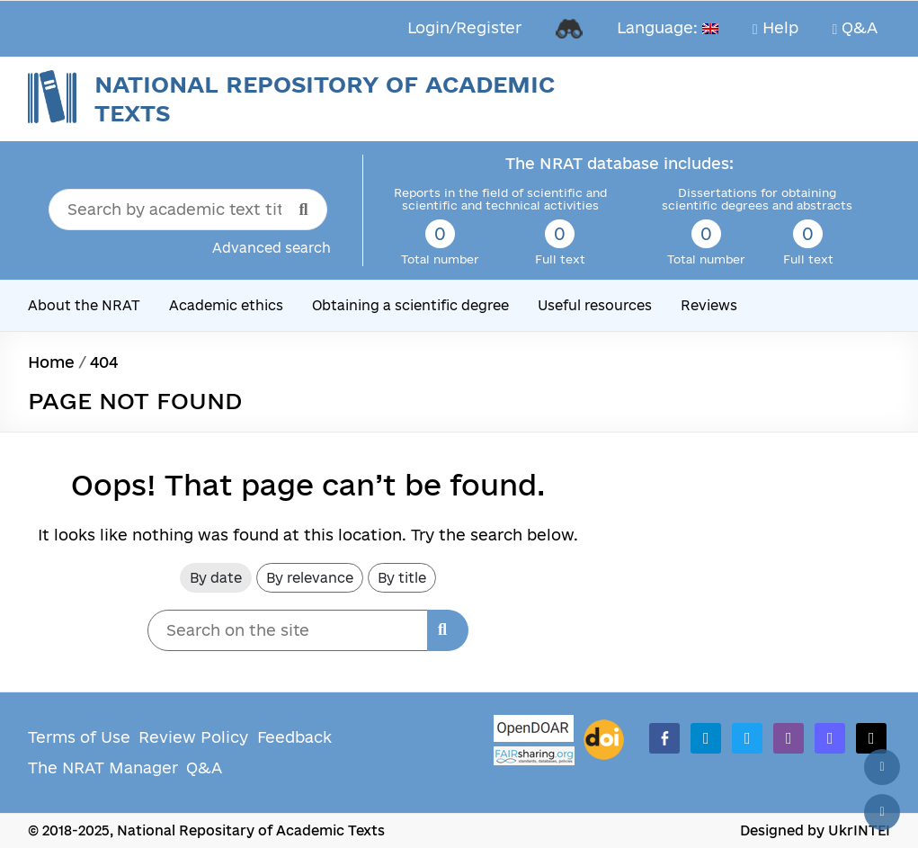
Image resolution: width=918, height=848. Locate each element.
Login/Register (464, 27)
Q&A (855, 28)
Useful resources (595, 305)
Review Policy (193, 736)
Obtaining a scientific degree (410, 305)
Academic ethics (226, 305)
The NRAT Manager (103, 767)
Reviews (709, 305)
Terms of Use (79, 736)
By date (216, 577)
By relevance (309, 577)
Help (775, 28)
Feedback (294, 736)
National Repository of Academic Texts (324, 98)
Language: (667, 27)
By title (402, 577)
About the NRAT (84, 305)
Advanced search (271, 247)
